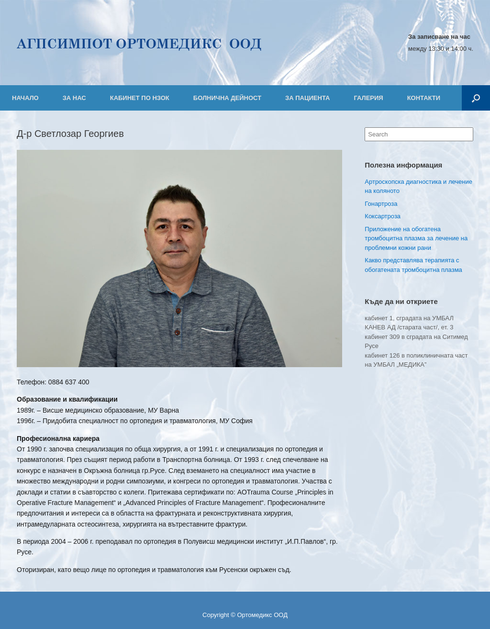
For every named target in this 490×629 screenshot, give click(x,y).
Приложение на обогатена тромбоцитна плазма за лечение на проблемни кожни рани (416, 238)
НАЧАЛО (25, 97)
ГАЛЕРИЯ (368, 97)
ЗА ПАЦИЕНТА (307, 97)
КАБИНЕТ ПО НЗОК (139, 97)
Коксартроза (383, 216)
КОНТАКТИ (424, 97)
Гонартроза (381, 203)
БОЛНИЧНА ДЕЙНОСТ (227, 97)
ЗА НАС (74, 97)
